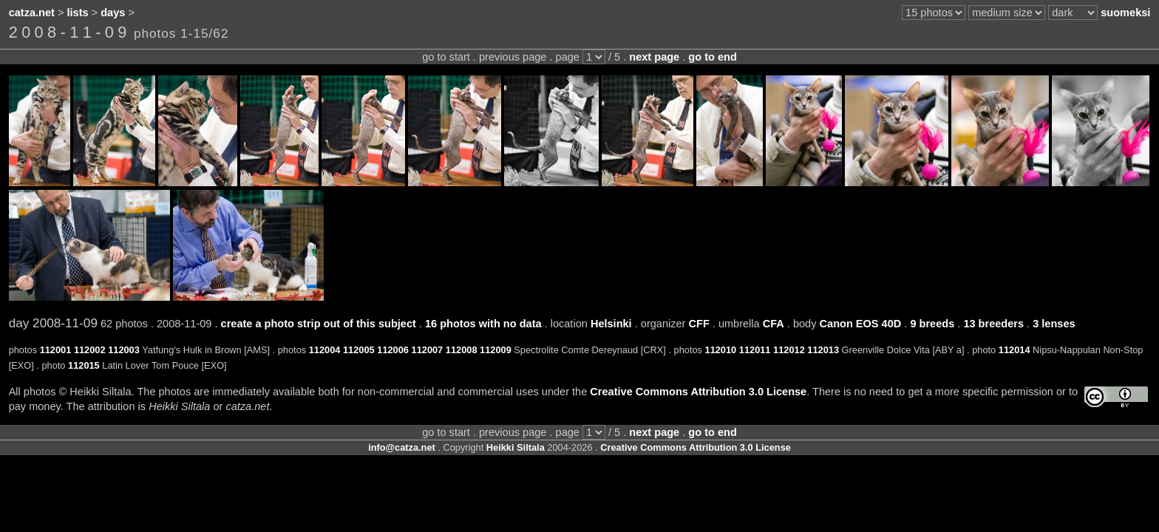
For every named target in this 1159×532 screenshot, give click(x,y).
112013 (823, 349)
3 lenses (1054, 324)
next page (654, 57)
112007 (427, 349)
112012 (789, 349)
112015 (84, 365)
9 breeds (932, 324)
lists (78, 12)
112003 (124, 349)
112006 (393, 349)
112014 (1014, 349)
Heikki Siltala (515, 447)
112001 (56, 349)
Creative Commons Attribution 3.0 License (698, 392)
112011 (755, 349)
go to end (712, 57)
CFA (773, 324)
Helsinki (611, 324)
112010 (721, 349)
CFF (698, 324)
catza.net (32, 12)
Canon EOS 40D (861, 324)
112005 (359, 349)
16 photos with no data (483, 324)
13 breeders (993, 324)
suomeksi (1125, 12)
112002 (90, 349)
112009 (495, 349)
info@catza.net (401, 447)
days (113, 12)
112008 (461, 349)
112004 (325, 349)
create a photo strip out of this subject (318, 324)
